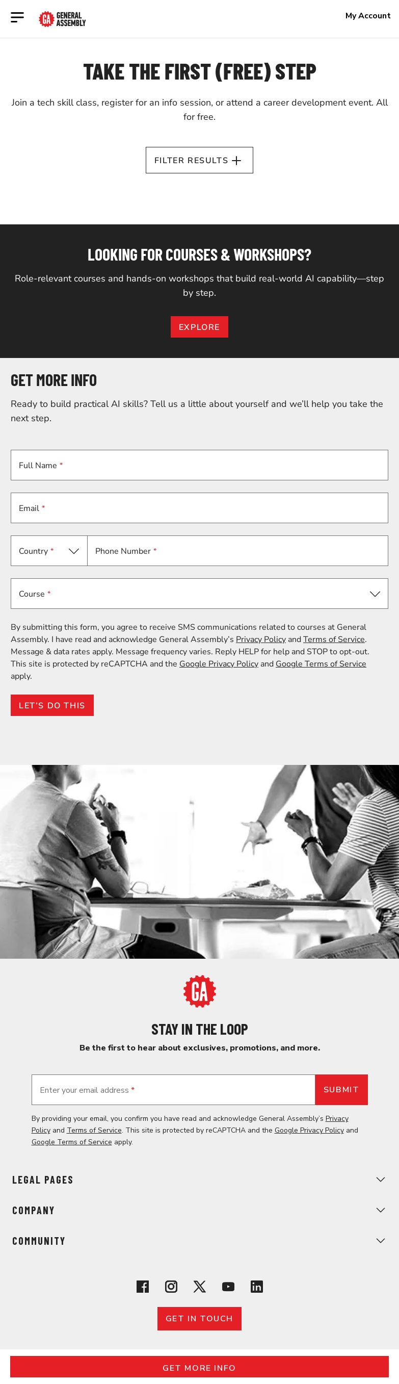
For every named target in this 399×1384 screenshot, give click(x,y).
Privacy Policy (261, 639)
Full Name (41, 465)
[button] (199, 593)
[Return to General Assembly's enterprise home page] (62, 19)
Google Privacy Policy (218, 664)
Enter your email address (87, 1090)
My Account (368, 15)
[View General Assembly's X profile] (200, 1288)
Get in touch (199, 1318)
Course (34, 594)
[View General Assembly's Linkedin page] (257, 1288)
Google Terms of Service (321, 664)
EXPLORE (199, 327)
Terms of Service (334, 639)
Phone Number (125, 551)
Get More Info (199, 1368)
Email (32, 508)
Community (199, 1241)
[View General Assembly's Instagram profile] (171, 1288)
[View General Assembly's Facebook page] (143, 1288)
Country (36, 551)
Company (199, 1210)
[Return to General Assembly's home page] (199, 1005)
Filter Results (199, 160)
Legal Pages (199, 1179)
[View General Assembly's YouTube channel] (228, 1288)
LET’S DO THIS (52, 705)
